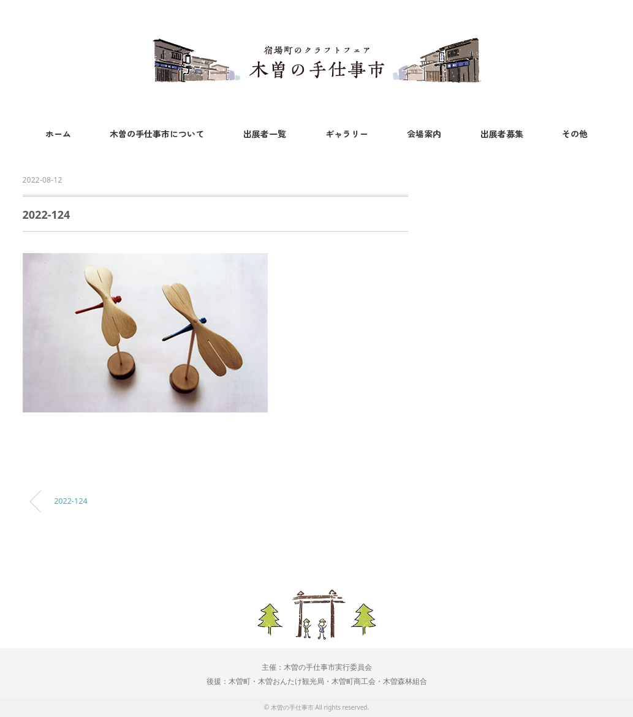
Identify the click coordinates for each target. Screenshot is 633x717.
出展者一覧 (264, 133)
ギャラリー (346, 133)
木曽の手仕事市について (157, 133)
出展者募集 (501, 133)
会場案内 (424, 133)
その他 (575, 133)
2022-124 (70, 501)
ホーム (58, 133)
